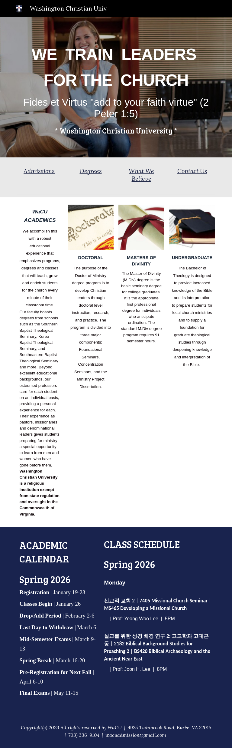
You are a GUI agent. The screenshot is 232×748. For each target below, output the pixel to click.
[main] (116, 87)
